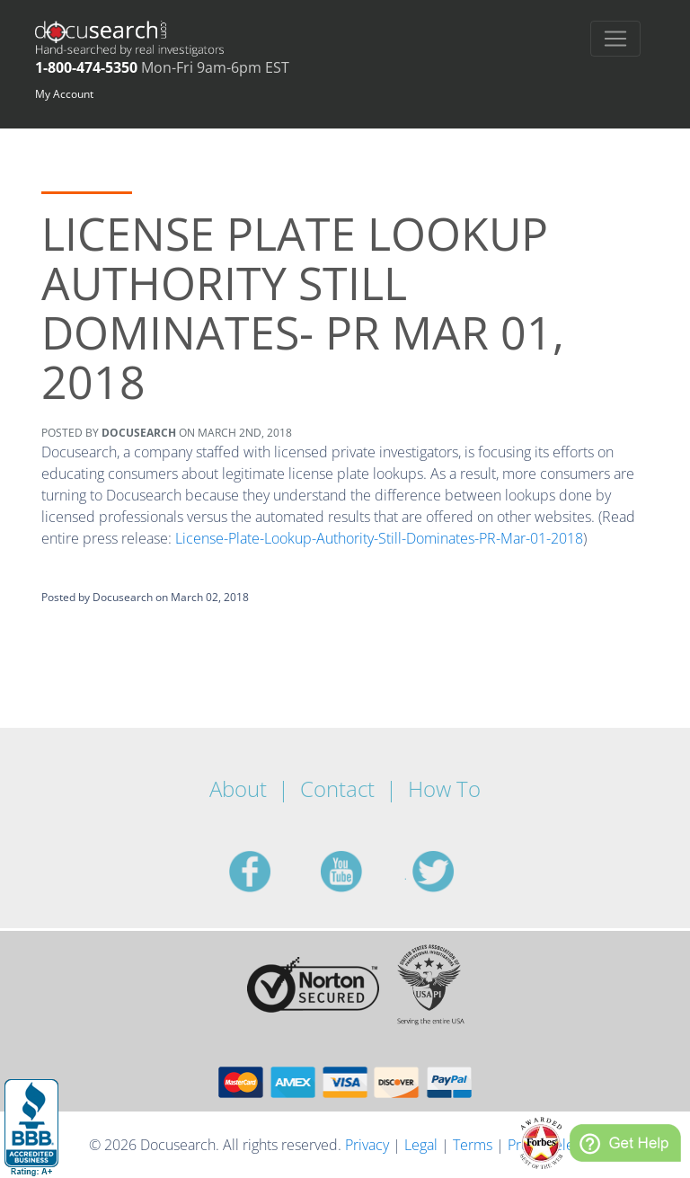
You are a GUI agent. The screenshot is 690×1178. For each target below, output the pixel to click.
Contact (337, 788)
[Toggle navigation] (615, 39)
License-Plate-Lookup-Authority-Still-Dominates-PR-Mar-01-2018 (379, 538)
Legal (421, 1145)
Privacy (367, 1145)
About (238, 788)
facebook (271, 871)
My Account (64, 94)
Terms (472, 1145)
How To (444, 788)
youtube (363, 871)
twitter (454, 871)
